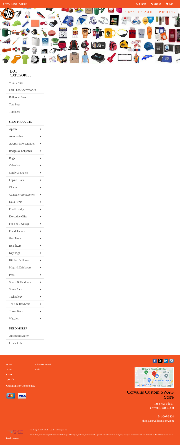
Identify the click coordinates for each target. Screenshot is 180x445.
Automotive (16, 136)
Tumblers (14, 111)
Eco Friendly (16, 209)
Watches (14, 318)
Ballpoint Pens (17, 97)
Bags (12, 158)
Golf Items (15, 238)
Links (37, 369)
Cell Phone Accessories (22, 89)
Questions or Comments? (20, 385)
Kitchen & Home (19, 260)
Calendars (14, 165)
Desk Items (15, 201)
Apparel (13, 128)
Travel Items (16, 311)
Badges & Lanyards (20, 150)
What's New (16, 82)
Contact (23, 3)
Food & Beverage (19, 223)
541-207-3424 (166, 416)
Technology (15, 296)
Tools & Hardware (19, 303)
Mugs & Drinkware (20, 267)
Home (9, 364)
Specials (10, 379)
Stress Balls (15, 289)
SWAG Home (10, 3)
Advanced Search (138, 14)
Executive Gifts (18, 216)
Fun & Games (17, 231)
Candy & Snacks (18, 172)
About (9, 369)
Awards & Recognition (22, 143)
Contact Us (15, 343)
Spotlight (167, 14)
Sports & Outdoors (20, 282)
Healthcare (15, 245)
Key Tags (14, 252)
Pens (11, 274)
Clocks (13, 187)
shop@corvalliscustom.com (158, 420)
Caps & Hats (16, 180)
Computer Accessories (22, 194)
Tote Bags (14, 104)
